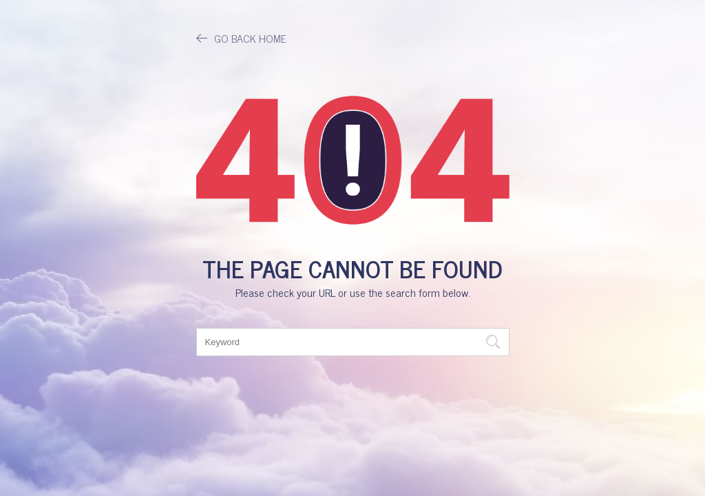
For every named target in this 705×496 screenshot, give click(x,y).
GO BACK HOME (241, 38)
